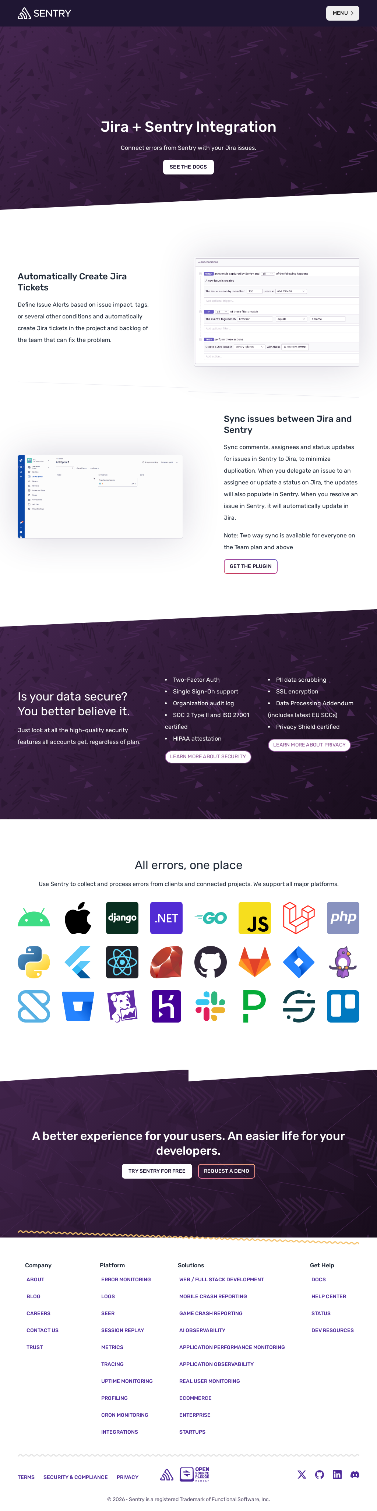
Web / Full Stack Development (221, 1280)
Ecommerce (195, 1398)
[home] (166, 1474)
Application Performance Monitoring (232, 1347)
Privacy (127, 1477)
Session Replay (122, 1330)
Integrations (119, 1432)
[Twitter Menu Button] (301, 1474)
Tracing (112, 1364)
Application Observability (216, 1364)
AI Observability (202, 1330)
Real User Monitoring (209, 1381)
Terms (26, 1477)
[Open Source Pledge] (194, 1474)
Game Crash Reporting (211, 1313)
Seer (107, 1313)
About (35, 1280)
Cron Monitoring (124, 1415)
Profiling (114, 1398)
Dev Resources (332, 1330)
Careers (38, 1313)
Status (321, 1313)
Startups (192, 1432)
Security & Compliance (75, 1477)
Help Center (328, 1296)
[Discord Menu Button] (354, 1474)
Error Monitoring (126, 1280)
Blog (33, 1296)
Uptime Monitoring (127, 1381)
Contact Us (43, 1330)
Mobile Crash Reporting (213, 1296)
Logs (108, 1296)
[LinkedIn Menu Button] (337, 1474)
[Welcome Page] (44, 13)
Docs (318, 1280)
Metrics (112, 1347)
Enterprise (195, 1415)
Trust (35, 1347)
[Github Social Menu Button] (319, 1474)
